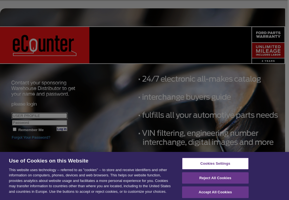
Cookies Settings (215, 167)
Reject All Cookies (215, 181)
